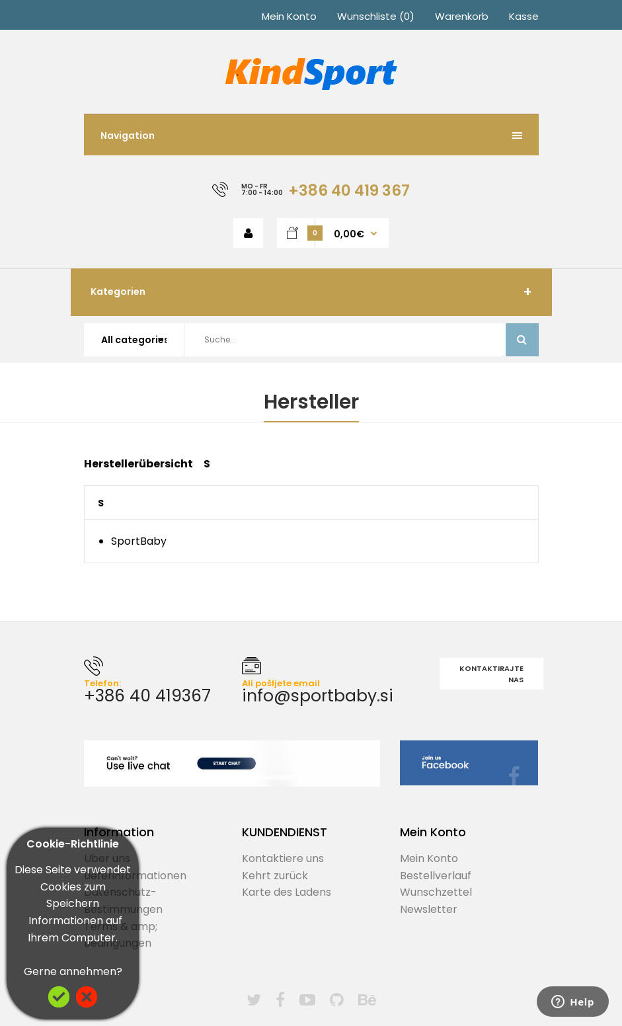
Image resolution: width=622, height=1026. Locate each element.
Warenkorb (461, 16)
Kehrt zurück (275, 875)
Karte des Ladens (286, 892)
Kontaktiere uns (283, 858)
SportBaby (139, 541)
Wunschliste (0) (375, 16)
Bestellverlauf (435, 875)
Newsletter (428, 909)
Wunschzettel (436, 892)
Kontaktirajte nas (491, 674)
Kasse (524, 16)
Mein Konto (289, 16)
